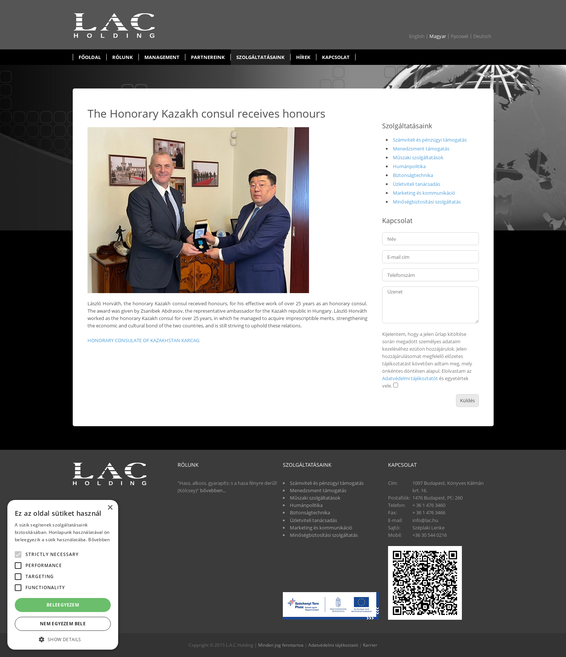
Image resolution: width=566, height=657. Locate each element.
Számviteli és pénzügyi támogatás (430, 139)
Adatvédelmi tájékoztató (333, 645)
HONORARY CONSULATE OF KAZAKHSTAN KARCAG (143, 340)
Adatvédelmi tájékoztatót (410, 378)
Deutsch (482, 36)
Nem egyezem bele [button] (63, 623)
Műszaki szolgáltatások (418, 157)
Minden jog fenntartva (280, 645)
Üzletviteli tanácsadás (416, 184)
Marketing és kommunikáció (424, 193)
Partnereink (208, 57)
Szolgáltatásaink (260, 57)
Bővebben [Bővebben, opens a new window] (99, 539)
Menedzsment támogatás (421, 148)
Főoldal (90, 57)
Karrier (370, 645)
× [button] (110, 508)
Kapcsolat (336, 57)
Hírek (303, 57)
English (417, 36)
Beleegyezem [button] (63, 605)
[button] (63, 639)
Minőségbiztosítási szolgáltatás (427, 201)
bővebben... (213, 490)
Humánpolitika (409, 166)
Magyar (437, 36)
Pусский (460, 36)
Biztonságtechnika (413, 175)
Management (161, 57)
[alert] (62, 575)
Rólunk (122, 57)
